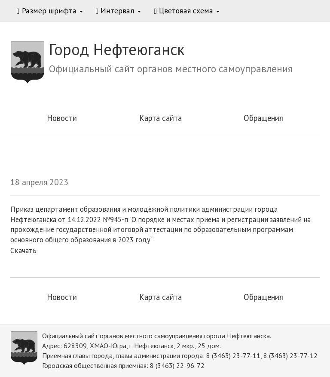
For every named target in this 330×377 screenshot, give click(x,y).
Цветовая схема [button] (187, 10)
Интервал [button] (118, 10)
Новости (62, 118)
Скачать (23, 250)
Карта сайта (160, 118)
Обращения (263, 118)
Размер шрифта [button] (50, 10)
